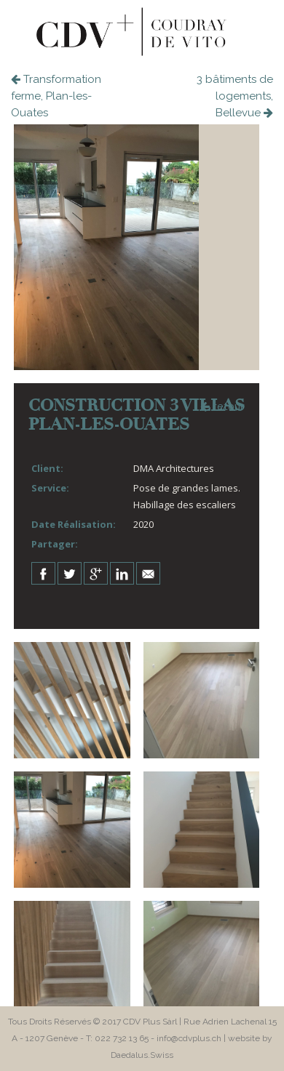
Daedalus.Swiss (142, 1055)
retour (222, 405)
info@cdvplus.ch (189, 1038)
